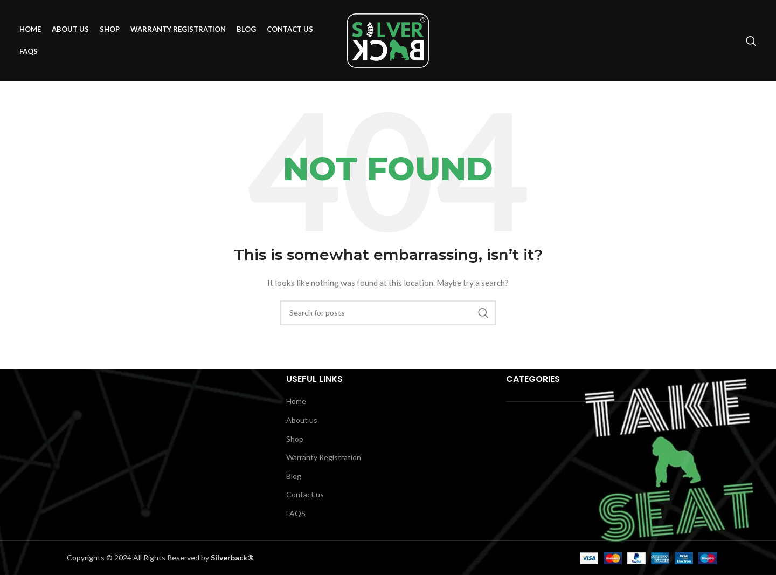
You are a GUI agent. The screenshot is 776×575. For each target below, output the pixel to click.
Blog (293, 476)
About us (301, 420)
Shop (294, 438)
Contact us (305, 494)
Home (296, 401)
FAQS (296, 513)
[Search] (751, 43)
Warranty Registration (323, 457)
